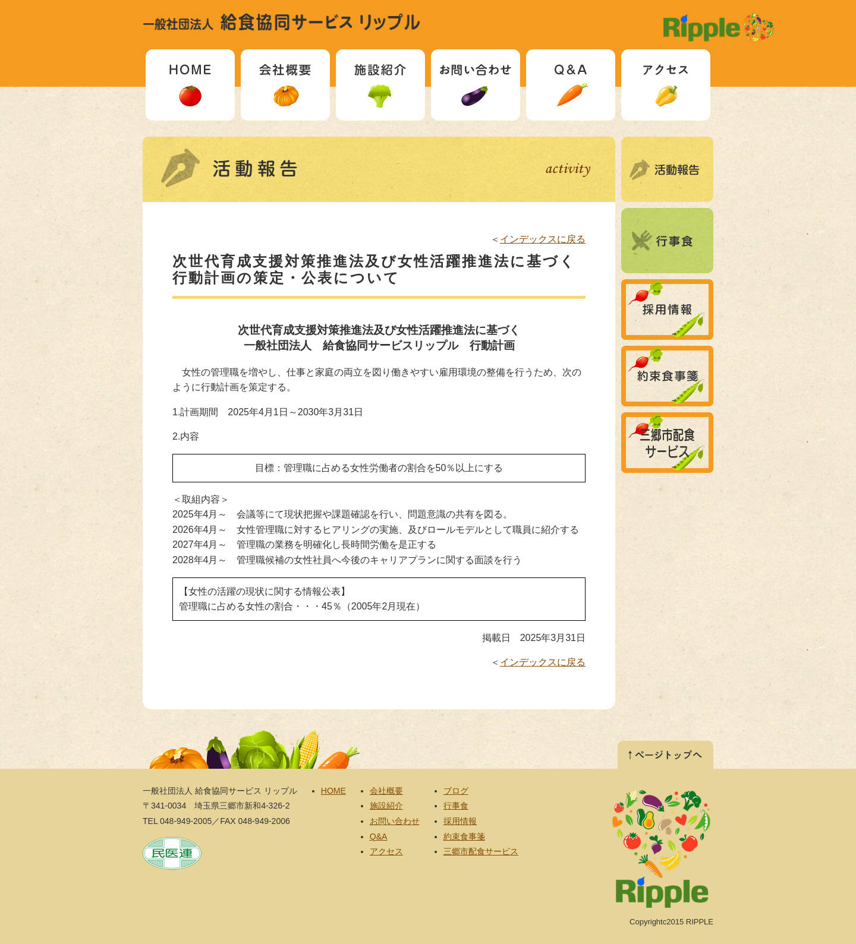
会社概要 (285, 85)
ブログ (667, 169)
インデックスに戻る (543, 239)
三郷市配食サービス (667, 442)
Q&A (570, 85)
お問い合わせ (475, 85)
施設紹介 (380, 85)
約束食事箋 (667, 376)
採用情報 (667, 309)
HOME (190, 85)
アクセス (665, 85)
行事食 (667, 240)
